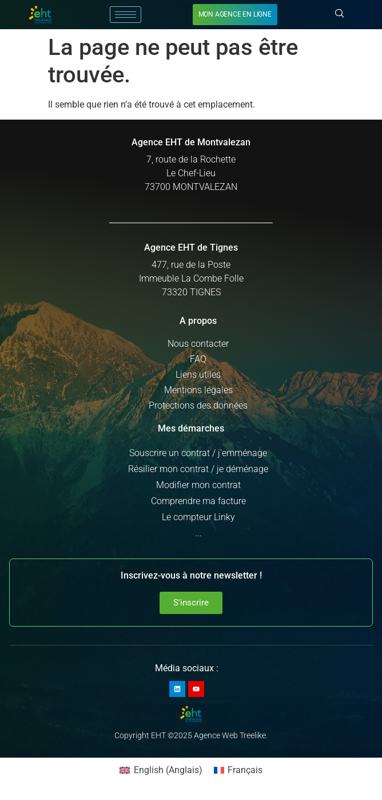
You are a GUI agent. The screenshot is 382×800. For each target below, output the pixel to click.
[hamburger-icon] (125, 14)
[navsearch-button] (339, 14)
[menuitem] (161, 770)
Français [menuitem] (245, 770)
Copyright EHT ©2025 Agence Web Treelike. (191, 735)
